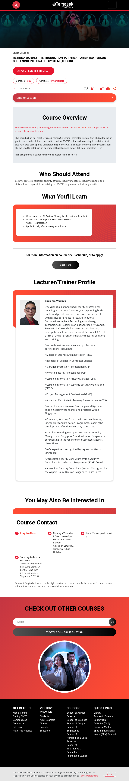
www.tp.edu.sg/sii (84, 127)
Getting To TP (20, 716)
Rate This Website (22, 730)
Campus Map (20, 720)
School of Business (77, 720)
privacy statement (89, 776)
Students (44, 716)
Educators (45, 730)
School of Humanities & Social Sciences (77, 738)
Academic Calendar (104, 716)
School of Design (76, 723)
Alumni (43, 723)
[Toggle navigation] (112, 5)
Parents (44, 727)
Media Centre (20, 712)
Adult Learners (47, 720)
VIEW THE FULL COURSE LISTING (64, 632)
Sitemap (17, 727)
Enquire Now (28, 533)
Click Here (65, 265)
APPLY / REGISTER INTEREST (34, 71)
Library (97, 712)
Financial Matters (103, 727)
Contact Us (18, 723)
